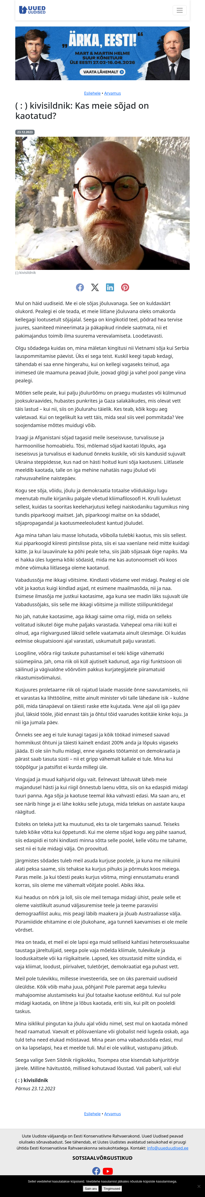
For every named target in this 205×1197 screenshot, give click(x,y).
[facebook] (80, 289)
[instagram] (125, 289)
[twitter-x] (95, 289)
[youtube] (108, 1171)
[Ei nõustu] (198, 1186)
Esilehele (92, 93)
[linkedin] (110, 289)
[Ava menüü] (180, 10)
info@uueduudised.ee (167, 1148)
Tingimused (112, 1189)
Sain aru (91, 1189)
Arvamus (112, 93)
